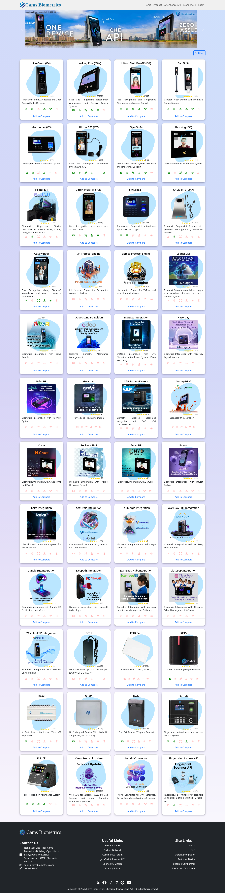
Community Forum (112, 854)
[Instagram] (110, 883)
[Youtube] (129, 883)
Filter (199, 53)
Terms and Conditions (183, 868)
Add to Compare (41, 116)
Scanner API (189, 4)
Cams (43, 4)
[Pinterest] (122, 883)
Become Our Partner (184, 863)
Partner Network (112, 850)
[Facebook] (104, 883)
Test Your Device (186, 859)
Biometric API (112, 845)
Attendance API (172, 4)
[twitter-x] (98, 883)
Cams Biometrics (43, 832)
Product (157, 4)
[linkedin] (116, 883)
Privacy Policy (112, 868)
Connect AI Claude (112, 863)
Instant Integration (185, 854)
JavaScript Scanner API (112, 859)
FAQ (193, 850)
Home (148, 4)
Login (201, 4)
